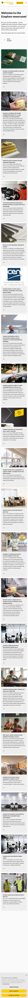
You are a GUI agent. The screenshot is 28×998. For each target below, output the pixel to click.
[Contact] (20, 3)
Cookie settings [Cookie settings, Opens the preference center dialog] (14, 987)
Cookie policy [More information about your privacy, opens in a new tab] (6, 984)
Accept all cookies (14, 995)
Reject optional (14, 991)
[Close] (26, 975)
